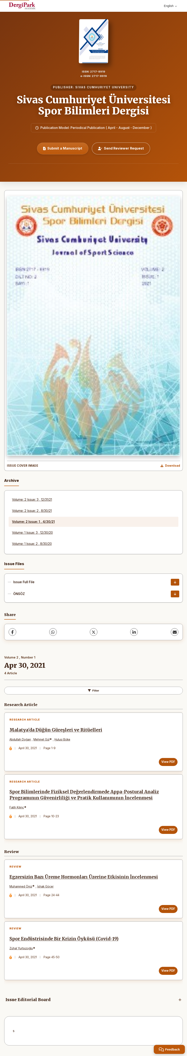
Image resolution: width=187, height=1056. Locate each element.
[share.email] (174, 632)
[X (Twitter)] (93, 632)
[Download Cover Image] (170, 466)
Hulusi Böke (62, 739)
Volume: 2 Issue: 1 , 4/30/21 (33, 522)
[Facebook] (12, 632)
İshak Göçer (45, 887)
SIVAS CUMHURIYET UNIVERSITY (104, 87)
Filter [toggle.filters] (93, 690)
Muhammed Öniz (21, 887)
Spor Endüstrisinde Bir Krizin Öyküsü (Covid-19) (64, 940)
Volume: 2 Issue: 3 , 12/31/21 (32, 500)
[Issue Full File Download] (175, 582)
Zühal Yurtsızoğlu (21, 950)
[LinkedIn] (134, 632)
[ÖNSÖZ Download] (175, 594)
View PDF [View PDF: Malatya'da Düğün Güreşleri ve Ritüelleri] (168, 762)
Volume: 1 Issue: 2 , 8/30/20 (32, 544)
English (170, 6)
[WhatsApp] (53, 632)
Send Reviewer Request (121, 148)
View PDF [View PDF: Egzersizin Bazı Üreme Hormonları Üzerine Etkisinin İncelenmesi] (168, 910)
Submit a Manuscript (62, 148)
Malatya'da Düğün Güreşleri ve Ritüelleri (56, 730)
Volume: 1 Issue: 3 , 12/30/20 (32, 533)
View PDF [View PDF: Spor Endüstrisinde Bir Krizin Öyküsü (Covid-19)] (168, 972)
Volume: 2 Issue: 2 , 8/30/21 (32, 511)
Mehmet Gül (42, 739)
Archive (11, 480)
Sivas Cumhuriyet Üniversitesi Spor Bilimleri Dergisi (94, 105)
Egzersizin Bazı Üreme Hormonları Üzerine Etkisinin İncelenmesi (84, 878)
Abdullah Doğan (20, 739)
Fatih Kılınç (17, 808)
